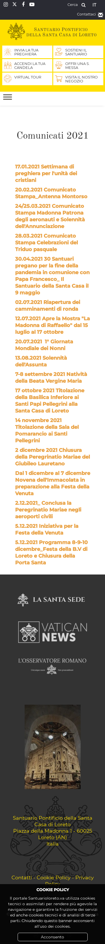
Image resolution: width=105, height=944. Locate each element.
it (94, 5)
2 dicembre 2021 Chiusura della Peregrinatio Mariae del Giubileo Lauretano (52, 457)
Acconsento (52, 937)
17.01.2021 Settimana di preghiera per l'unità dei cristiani (46, 173)
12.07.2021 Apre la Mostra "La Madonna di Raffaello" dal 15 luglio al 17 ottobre (52, 325)
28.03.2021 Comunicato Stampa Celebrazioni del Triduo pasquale (46, 243)
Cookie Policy (54, 877)
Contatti (21, 877)
